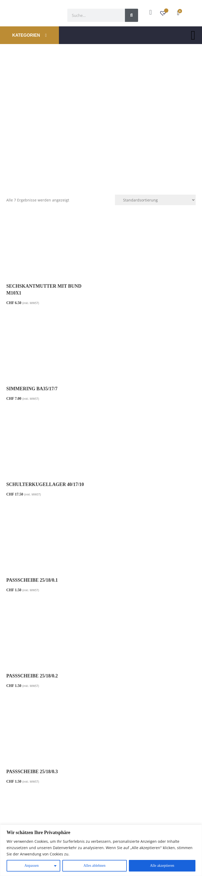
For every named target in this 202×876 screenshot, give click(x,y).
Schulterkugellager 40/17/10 (45, 388)
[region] (101, 850)
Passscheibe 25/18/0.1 (130, 388)
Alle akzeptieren (162, 866)
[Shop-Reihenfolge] (155, 200)
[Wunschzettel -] (163, 13)
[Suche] (131, 15)
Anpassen (31, 866)
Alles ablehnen (94, 866)
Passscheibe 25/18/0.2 (32, 484)
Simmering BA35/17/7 (130, 286)
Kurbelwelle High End (37, 580)
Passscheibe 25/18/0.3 (130, 484)
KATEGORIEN (29, 35)
